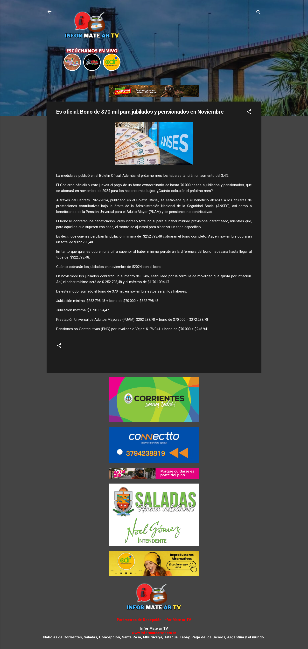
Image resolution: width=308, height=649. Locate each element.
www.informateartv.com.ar (154, 633)
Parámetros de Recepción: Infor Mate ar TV (154, 620)
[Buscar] (258, 13)
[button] (249, 112)
